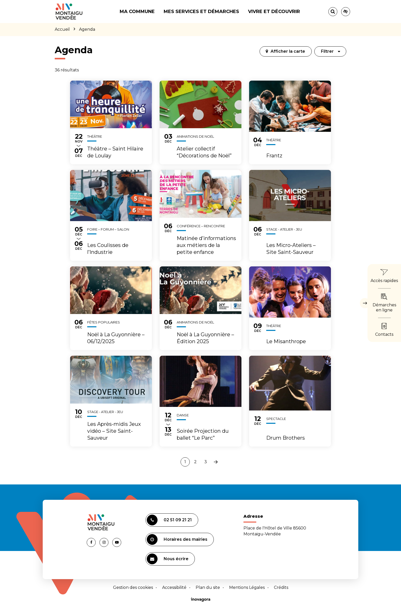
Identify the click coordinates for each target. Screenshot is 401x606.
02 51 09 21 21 (169, 520)
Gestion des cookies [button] (133, 587)
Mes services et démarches (201, 11)
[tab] (286, 51)
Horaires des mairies (177, 539)
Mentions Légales (247, 587)
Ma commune (137, 11)
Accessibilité (174, 587)
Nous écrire (167, 559)
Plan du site (208, 587)
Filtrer (330, 51)
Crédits (281, 587)
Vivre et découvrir (274, 11)
